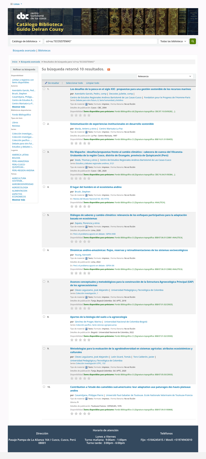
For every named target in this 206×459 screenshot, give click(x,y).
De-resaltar (52, 83)
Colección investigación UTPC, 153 (90, 363)
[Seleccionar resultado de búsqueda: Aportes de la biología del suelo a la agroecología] (44, 317)
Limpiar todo (92, 83)
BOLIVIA (16, 157)
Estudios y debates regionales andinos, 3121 (95, 163)
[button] (16, 4)
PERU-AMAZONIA (20, 161)
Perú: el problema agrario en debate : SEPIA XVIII (94, 234)
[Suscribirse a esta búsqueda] (108, 69)
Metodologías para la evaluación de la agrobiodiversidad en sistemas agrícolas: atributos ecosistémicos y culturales (131, 350)
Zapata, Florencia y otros (87, 223)
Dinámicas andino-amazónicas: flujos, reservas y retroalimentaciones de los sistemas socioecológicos (129, 250)
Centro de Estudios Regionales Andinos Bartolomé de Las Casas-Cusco (105, 97)
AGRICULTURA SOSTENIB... (19, 179)
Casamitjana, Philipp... (22, 96)
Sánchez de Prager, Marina (88, 321)
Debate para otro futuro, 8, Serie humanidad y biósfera (99, 100)
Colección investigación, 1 (87, 293)
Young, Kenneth (83, 254)
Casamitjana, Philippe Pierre (89, 395)
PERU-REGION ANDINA (23, 170)
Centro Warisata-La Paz (111, 128)
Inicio (14, 61)
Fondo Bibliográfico (21, 114)
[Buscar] (193, 41)
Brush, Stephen (19, 93)
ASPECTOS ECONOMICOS (19, 195)
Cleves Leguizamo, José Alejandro (92, 290)
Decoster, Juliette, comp (121, 93)
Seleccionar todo (74, 83)
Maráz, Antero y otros (86, 128)
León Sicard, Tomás (121, 356)
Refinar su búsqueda (24, 69)
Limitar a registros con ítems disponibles (23, 81)
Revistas (16, 125)
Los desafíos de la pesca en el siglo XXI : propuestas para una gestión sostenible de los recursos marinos (130, 89)
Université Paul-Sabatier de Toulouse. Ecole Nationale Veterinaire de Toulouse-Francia (149, 395)
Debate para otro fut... (23, 143)
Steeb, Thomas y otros (86, 160)
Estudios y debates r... (22, 146)
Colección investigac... (22, 133)
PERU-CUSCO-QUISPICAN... (18, 165)
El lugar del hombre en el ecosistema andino (96, 187)
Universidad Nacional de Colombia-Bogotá (125, 321)
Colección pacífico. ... (22, 140)
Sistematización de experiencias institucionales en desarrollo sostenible (112, 124)
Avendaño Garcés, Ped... (23, 90)
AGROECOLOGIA (20, 187)
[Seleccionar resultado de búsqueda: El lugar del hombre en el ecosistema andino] (44, 187)
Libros (15, 122)
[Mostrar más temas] (18, 199)
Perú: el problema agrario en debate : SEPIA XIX (93, 265)
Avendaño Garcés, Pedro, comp (90, 93)
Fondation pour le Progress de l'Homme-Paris (167, 97)
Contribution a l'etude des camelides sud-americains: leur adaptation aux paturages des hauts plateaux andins (130, 388)
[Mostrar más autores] (18, 106)
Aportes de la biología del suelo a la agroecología (98, 317)
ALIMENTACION (19, 190)
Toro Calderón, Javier (143, 356)
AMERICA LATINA (20, 154)
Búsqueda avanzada (24, 50)
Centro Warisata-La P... (23, 103)
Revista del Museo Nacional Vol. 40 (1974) (91, 199)
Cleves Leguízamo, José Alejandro (92, 356)
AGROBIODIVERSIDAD (22, 184)
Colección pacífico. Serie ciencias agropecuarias (96, 325)
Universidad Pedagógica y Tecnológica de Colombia (137, 290)
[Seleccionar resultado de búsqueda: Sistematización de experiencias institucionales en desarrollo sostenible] (44, 124)
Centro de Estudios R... (23, 100)
